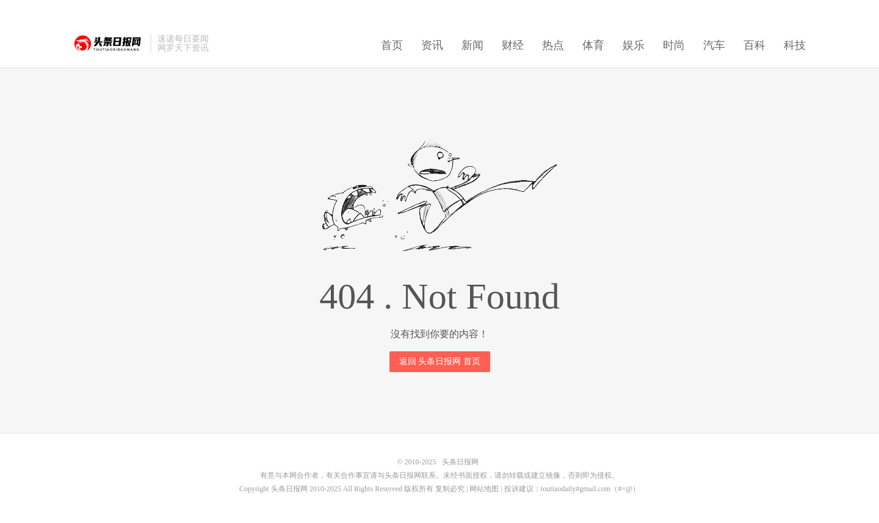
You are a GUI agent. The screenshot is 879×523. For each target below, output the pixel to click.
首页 (392, 45)
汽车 (714, 45)
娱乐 (634, 45)
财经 (513, 45)
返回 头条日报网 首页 (439, 361)
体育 (593, 45)
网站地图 (484, 489)
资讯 (432, 45)
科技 (795, 45)
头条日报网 (108, 43)
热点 (553, 45)
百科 (754, 45)
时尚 (674, 45)
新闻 (472, 45)
